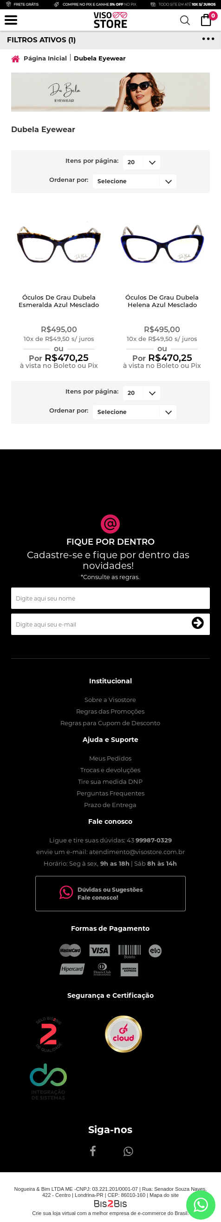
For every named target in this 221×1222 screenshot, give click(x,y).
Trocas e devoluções (110, 770)
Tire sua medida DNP (110, 781)
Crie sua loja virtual (54, 1213)
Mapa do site (164, 1195)
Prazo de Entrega (110, 804)
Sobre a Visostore (110, 699)
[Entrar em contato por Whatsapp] (200, 1205)
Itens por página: (91, 161)
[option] (110, 92)
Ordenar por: (68, 180)
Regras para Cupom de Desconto (110, 723)
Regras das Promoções (110, 711)
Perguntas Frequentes (110, 793)
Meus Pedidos (110, 758)
